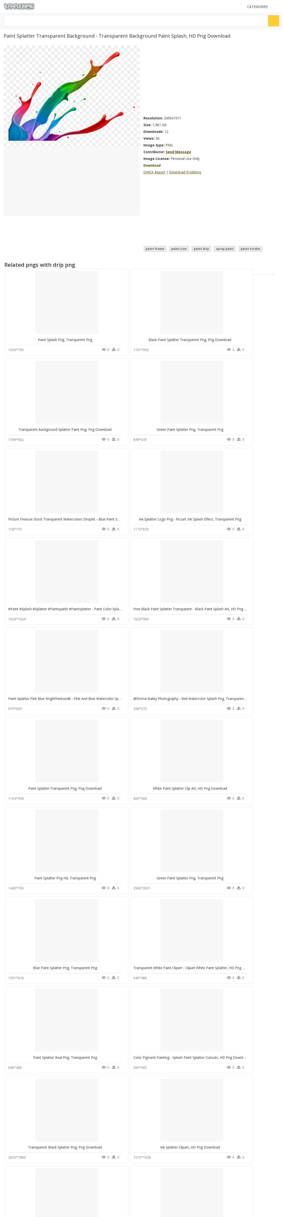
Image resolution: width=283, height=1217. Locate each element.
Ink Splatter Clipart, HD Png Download (247, 692)
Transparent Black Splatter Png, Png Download (184, 692)
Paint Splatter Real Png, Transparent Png (40, 692)
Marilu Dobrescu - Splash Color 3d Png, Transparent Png (52, 780)
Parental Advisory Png (91, 993)
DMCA (10, 1059)
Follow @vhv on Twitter (22, 1082)
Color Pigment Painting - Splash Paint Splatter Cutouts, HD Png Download (136, 692)
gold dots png (25, 1016)
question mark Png (89, 1005)
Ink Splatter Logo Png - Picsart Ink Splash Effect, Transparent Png (129, 426)
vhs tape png (24, 1022)
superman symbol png (30, 987)
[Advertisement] (187, 79)
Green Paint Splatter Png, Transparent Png (249, 338)
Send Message (178, 152)
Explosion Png (86, 999)
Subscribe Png (88, 987)
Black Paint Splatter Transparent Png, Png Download (119, 338)
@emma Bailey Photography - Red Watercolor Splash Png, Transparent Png (137, 515)
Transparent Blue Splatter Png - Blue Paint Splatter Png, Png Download (64, 869)
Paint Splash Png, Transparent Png (39, 338)
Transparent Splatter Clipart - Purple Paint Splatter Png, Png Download (133, 957)
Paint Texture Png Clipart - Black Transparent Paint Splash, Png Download (205, 869)
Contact (11, 1051)
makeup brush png (28, 1028)
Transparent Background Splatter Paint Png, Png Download (193, 338)
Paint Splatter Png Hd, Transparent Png (39, 604)
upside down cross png (31, 993)
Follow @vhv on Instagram (24, 1077)
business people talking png (34, 1005)
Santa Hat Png (85, 1011)
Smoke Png (83, 1022)
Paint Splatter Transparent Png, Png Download (183, 515)
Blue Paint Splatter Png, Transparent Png (179, 604)
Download (152, 165)
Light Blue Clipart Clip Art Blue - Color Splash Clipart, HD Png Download (133, 780)
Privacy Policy (15, 1063)
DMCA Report (154, 172)
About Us (12, 1055)
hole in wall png (26, 999)
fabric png (22, 1011)
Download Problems (185, 172)
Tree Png (82, 1016)
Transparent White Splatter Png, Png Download (115, 869)
